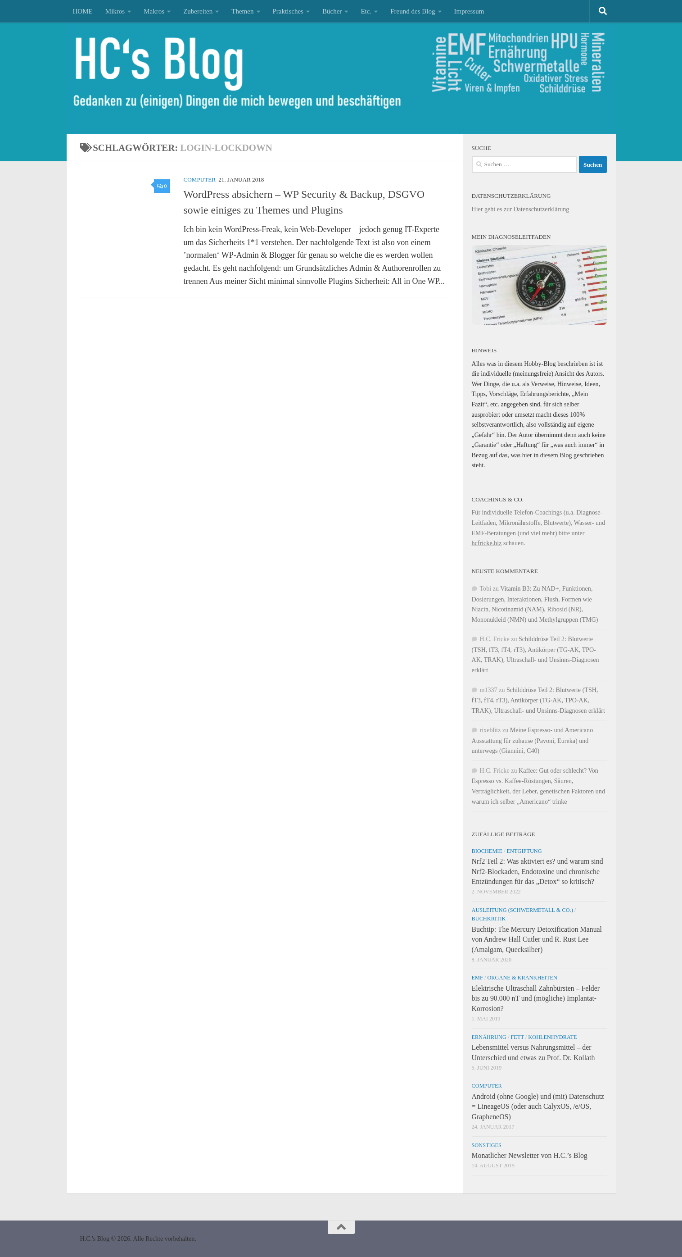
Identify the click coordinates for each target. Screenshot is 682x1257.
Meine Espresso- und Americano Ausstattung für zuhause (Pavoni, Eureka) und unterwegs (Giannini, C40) (532, 740)
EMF (477, 978)
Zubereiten (197, 11)
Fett (517, 1037)
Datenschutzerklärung (541, 209)
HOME (83, 11)
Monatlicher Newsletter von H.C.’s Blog (529, 1155)
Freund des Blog (412, 11)
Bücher (332, 11)
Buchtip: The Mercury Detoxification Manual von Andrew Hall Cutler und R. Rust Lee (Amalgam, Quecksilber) (537, 939)
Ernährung (489, 1037)
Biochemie (487, 851)
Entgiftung (524, 851)
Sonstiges (486, 1145)
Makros (154, 11)
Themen (242, 11)
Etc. (366, 11)
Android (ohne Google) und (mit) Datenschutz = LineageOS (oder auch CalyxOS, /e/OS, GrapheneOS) (538, 1106)
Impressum (469, 11)
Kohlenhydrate (552, 1037)
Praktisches (288, 11)
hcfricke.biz (487, 543)
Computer (200, 179)
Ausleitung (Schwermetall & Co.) (522, 910)
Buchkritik (489, 918)
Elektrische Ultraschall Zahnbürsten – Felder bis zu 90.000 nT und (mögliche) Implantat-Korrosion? (536, 998)
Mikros (115, 11)
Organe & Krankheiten (522, 978)
